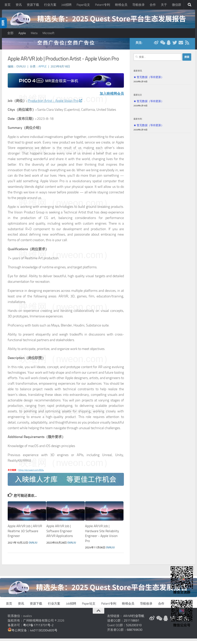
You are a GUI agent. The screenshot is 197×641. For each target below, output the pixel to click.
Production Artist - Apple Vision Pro (55, 103)
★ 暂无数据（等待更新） (149, 79)
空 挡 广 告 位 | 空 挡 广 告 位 (65, 45)
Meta (34, 33)
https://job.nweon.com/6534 (31, 472)
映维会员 (121, 5)
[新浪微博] (156, 45)
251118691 (131, 623)
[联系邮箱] (181, 45)
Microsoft (48, 33)
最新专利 (138, 121)
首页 (7, 5)
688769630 (134, 632)
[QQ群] (168, 45)
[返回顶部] (98, 613)
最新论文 (138, 97)
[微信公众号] (162, 45)
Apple (22, 33)
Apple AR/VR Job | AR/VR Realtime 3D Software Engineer (25, 533)
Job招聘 (66, 5)
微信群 (176, 5)
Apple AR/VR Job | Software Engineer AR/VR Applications (59, 533)
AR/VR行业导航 (133, 618)
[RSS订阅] (187, 45)
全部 (10, 33)
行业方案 (50, 5)
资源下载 (33, 5)
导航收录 (138, 5)
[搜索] (189, 5)
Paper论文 (83, 5)
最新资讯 (138, 73)
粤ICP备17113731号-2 (38, 627)
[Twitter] (174, 45)
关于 (164, 5)
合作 (153, 5)
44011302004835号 (43, 633)
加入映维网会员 (112, 96)
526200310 (134, 627)
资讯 (19, 5)
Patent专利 (102, 5)
